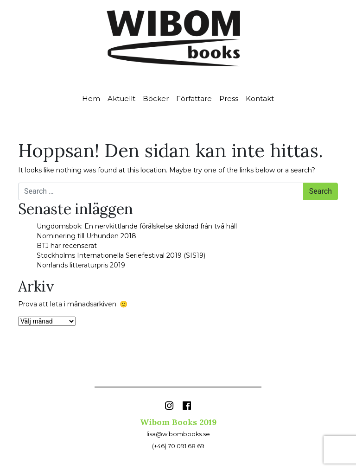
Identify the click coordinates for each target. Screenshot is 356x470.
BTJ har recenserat (67, 245)
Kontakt (260, 98)
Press (228, 98)
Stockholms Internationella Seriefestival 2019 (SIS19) (121, 255)
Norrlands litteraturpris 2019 (81, 265)
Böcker (156, 98)
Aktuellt (121, 98)
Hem (91, 98)
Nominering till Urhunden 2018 (86, 236)
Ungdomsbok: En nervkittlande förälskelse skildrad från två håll (137, 226)
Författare (194, 98)
